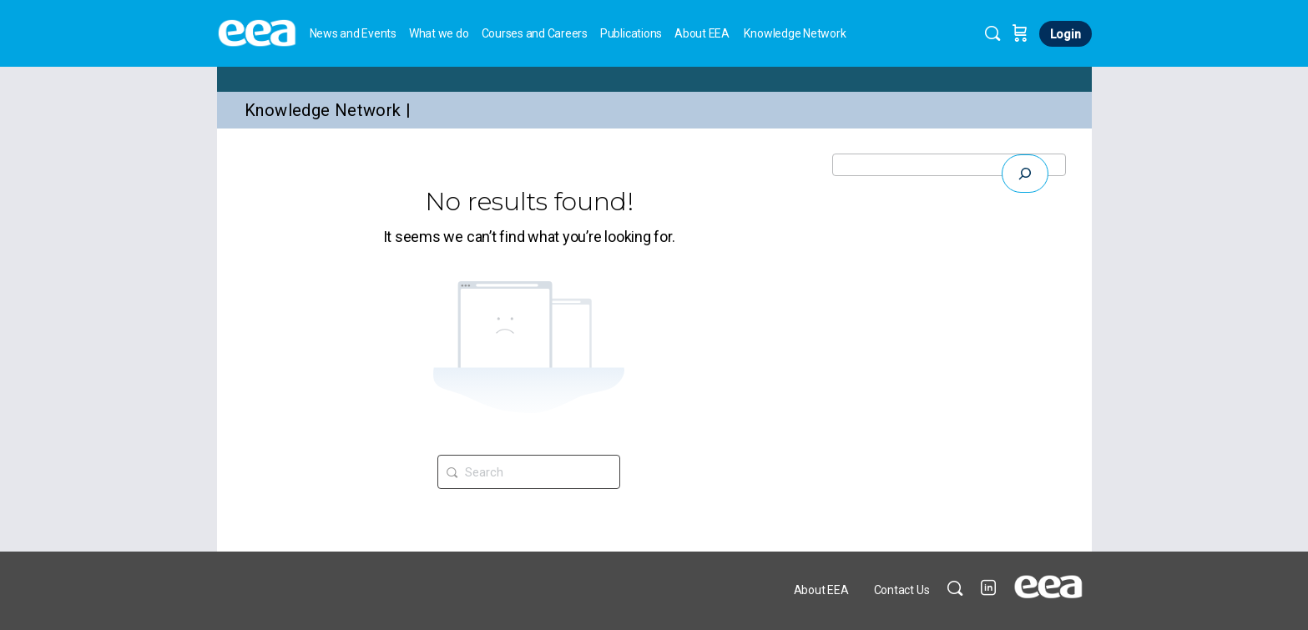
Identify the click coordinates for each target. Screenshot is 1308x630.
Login (1065, 34)
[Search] (992, 33)
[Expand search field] (1025, 173)
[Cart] (1020, 33)
